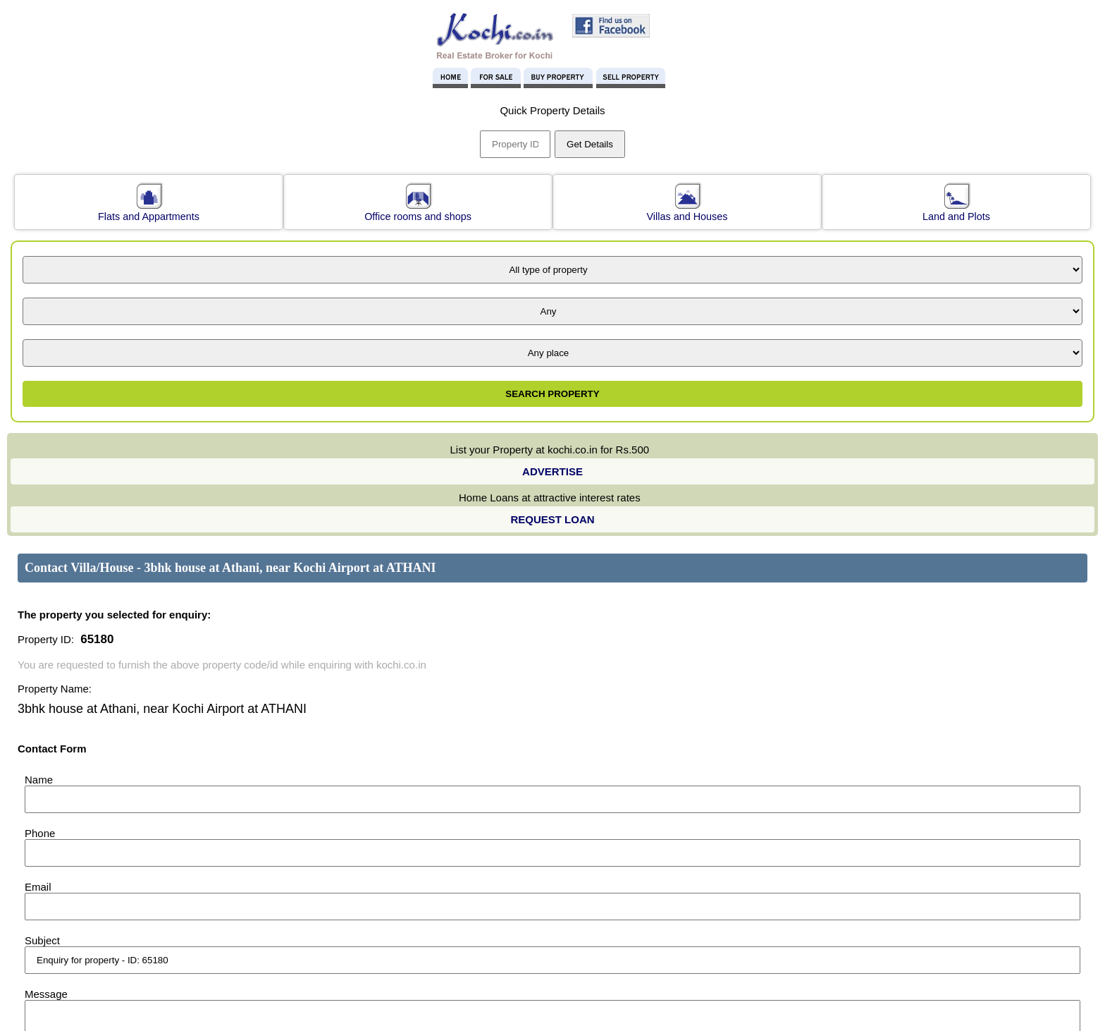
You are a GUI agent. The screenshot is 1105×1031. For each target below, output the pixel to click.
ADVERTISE (552, 471)
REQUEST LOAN (552, 519)
